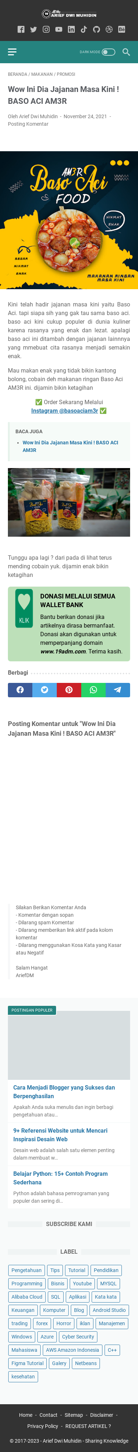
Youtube (82, 1283)
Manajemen (112, 1323)
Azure (47, 1337)
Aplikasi (77, 1297)
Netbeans (86, 1363)
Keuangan (23, 1310)
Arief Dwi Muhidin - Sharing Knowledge (85, 1441)
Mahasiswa (24, 1350)
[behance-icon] (121, 30)
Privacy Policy (42, 1426)
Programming (27, 1283)
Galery (59, 1363)
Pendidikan (106, 1270)
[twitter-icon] (33, 30)
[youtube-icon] (58, 30)
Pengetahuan (27, 1270)
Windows (22, 1337)
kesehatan (23, 1376)
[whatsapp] (93, 690)
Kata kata (106, 1297)
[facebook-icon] (21, 30)
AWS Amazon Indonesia (72, 1350)
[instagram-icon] (46, 30)
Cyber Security (78, 1337)
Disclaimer (101, 1415)
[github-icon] (96, 30)
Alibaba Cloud (27, 1297)
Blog (79, 1310)
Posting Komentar (28, 124)
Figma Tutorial (27, 1363)
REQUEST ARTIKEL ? (88, 1426)
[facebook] (20, 690)
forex (42, 1323)
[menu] (16, 52)
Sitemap (74, 1415)
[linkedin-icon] (71, 30)
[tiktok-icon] (83, 30)
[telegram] (118, 690)
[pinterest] (69, 690)
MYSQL (108, 1283)
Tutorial (76, 1270)
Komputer (54, 1310)
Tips (55, 1270)
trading (20, 1323)
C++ (112, 1350)
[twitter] (44, 690)
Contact (49, 1415)
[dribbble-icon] (109, 30)
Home (25, 1415)
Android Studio (109, 1310)
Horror (63, 1323)
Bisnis (57, 1283)
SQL (55, 1297)
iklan (85, 1323)
